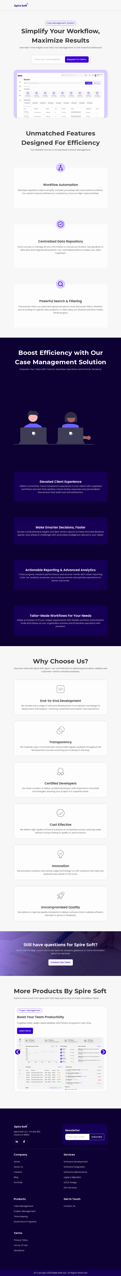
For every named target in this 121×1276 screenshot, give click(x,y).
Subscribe (96, 1136)
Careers (18, 1172)
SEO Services (70, 1187)
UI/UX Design (70, 1182)
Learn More (25, 1030)
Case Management (23, 1206)
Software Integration (74, 1167)
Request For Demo (76, 59)
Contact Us (69, 1206)
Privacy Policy (21, 1240)
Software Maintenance (75, 1172)
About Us (18, 1167)
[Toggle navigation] (105, 5)
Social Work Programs (25, 1221)
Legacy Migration (72, 1177)
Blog (16, 1177)
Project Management (25, 1211)
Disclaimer (19, 1250)
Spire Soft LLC (59, 1272)
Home (17, 1161)
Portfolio (18, 1182)
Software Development (76, 1161)
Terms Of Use (21, 1245)
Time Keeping (21, 1216)
